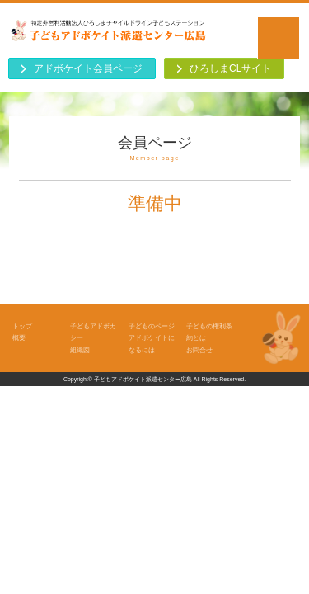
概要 (19, 337)
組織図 (80, 350)
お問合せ (199, 350)
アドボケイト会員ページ (88, 68)
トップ (22, 326)
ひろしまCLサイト (230, 68)
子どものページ (152, 326)
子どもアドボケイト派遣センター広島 (143, 379)
